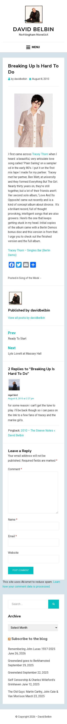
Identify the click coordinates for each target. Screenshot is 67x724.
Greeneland (15, 672)
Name (12, 519)
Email (12, 536)
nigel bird (13, 395)
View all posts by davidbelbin (26, 318)
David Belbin (33, 29)
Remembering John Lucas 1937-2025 (31, 649)
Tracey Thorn (40, 154)
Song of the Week (29, 278)
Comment (15, 469)
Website (13, 552)
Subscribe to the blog (29, 638)
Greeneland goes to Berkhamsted (29, 660)
